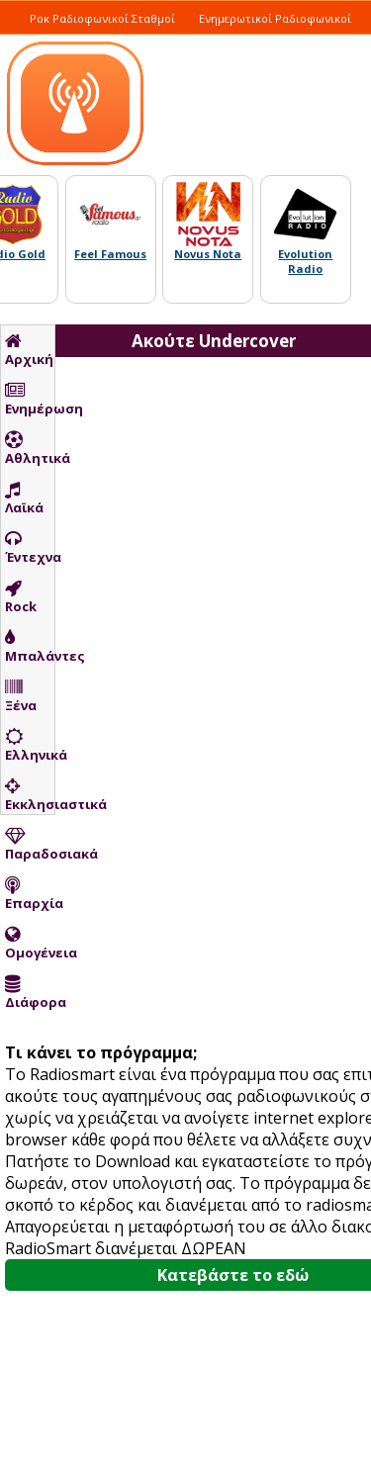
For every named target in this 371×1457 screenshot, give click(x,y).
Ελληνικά (29, 746)
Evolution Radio (305, 261)
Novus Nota (207, 253)
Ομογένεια (29, 943)
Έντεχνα (29, 548)
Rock (21, 597)
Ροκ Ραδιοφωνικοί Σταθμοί (102, 18)
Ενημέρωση (29, 399)
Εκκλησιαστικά (29, 795)
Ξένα (21, 696)
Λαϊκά (24, 498)
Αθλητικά (29, 449)
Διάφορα (29, 993)
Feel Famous (110, 253)
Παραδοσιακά (29, 845)
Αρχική (29, 350)
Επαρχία (29, 894)
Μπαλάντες (29, 647)
